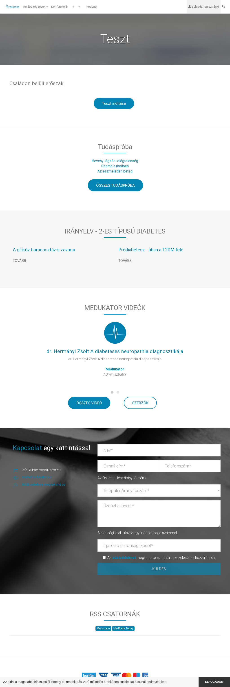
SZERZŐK (140, 403)
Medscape (103, 628)
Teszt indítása (114, 103)
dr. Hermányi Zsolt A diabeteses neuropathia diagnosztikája (114, 351)
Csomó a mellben (115, 166)
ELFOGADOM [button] (214, 681)
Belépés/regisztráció (203, 7)
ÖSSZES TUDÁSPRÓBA (115, 185)
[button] (73, 7)
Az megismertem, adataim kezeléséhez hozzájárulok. (161, 558)
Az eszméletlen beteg (115, 171)
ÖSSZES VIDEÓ (89, 403)
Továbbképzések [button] (35, 6)
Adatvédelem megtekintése (43, 485)
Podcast (92, 6)
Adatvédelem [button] (157, 682)
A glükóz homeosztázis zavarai (44, 250)
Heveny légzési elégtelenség (115, 161)
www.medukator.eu (36, 477)
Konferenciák (60, 6)
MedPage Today (123, 628)
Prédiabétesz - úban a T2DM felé (150, 250)
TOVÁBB (19, 261)
